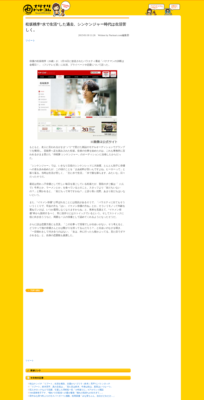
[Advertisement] (66, 50)
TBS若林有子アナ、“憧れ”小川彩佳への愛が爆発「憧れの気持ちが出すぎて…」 (67, 393)
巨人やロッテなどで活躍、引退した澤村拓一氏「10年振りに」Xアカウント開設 (67, 390)
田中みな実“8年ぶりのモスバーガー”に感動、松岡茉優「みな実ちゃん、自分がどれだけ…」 (72, 396)
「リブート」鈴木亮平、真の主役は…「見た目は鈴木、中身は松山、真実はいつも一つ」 (71, 387)
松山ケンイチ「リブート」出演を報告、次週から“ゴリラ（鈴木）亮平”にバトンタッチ (70, 384)
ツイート (30, 40)
